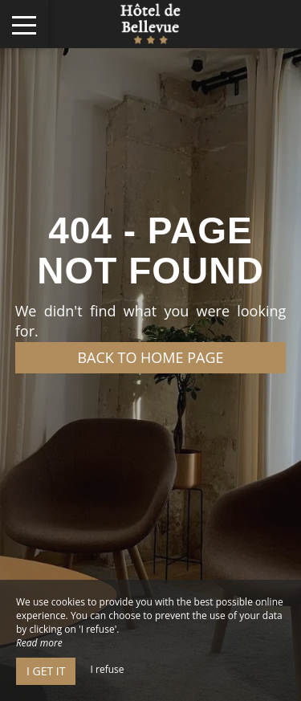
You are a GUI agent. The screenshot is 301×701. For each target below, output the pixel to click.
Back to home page (150, 357)
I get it (45, 671)
